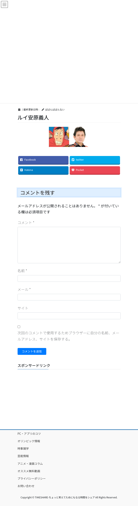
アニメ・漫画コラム (30, 464)
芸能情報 (23, 456)
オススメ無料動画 (29, 471)
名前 (22, 270)
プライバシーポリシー (32, 478)
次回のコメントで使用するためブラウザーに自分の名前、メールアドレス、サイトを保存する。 (68, 336)
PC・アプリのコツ (29, 434)
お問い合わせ (26, 486)
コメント (26, 222)
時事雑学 (23, 448)
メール (24, 289)
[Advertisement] (69, 397)
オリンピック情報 (29, 441)
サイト (23, 308)
